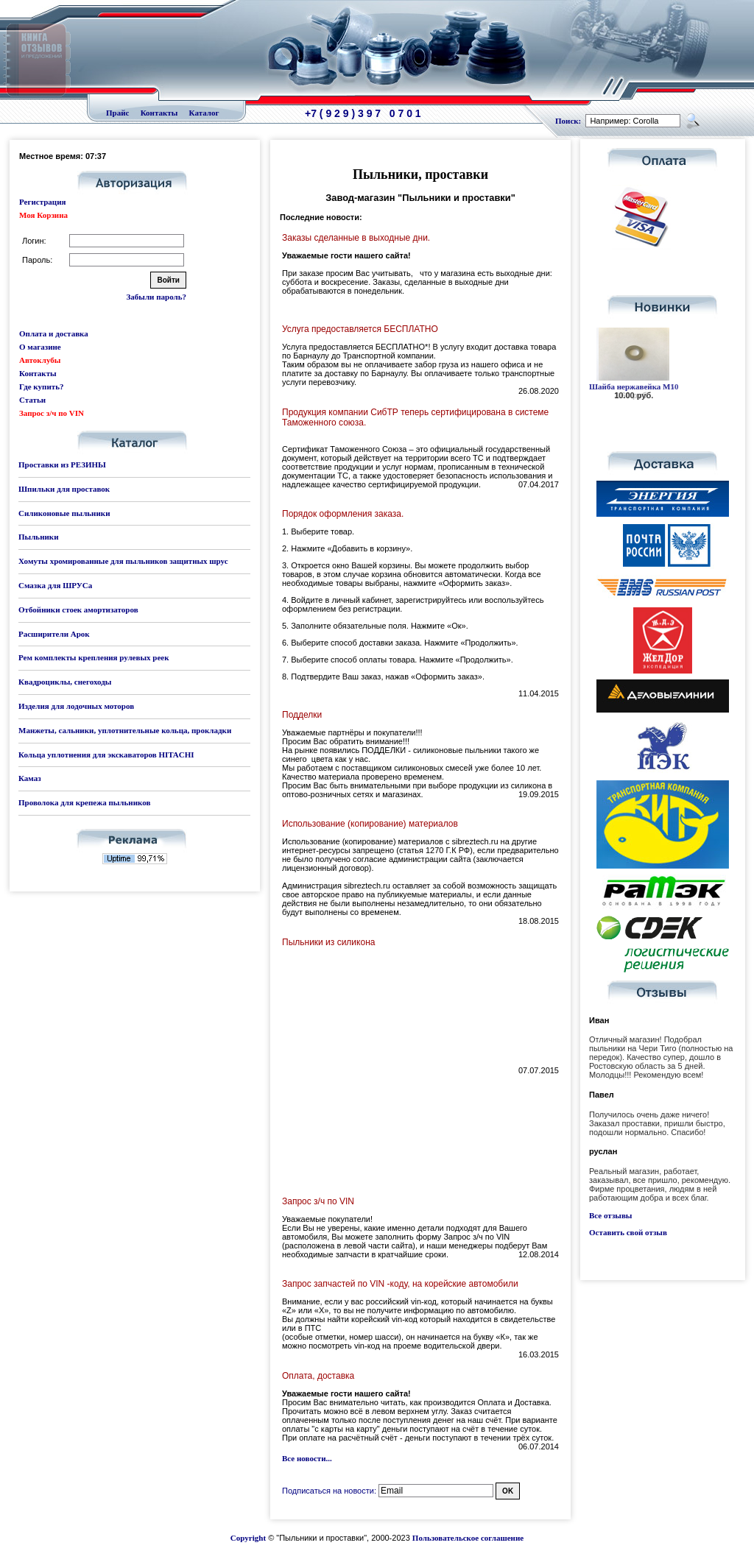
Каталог (204, 112)
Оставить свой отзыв (628, 1232)
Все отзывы (610, 1215)
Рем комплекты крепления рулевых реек (93, 657)
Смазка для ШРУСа (55, 585)
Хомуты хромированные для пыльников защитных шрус (123, 561)
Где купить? (41, 386)
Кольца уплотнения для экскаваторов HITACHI (106, 754)
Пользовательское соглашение (468, 1537)
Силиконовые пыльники (64, 513)
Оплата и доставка (53, 333)
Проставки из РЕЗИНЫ (62, 464)
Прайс (117, 112)
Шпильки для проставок (64, 488)
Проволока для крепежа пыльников (84, 802)
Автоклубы (39, 360)
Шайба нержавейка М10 (633, 386)
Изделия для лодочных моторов (76, 706)
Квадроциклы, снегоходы (64, 681)
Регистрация (42, 201)
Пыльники (38, 536)
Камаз (29, 778)
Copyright (248, 1537)
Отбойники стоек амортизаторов (78, 609)
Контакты (159, 112)
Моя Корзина (43, 215)
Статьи (32, 399)
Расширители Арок (54, 633)
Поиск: (568, 120)
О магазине (40, 346)
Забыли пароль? (156, 296)
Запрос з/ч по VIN (51, 413)
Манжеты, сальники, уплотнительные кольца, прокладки (124, 730)
